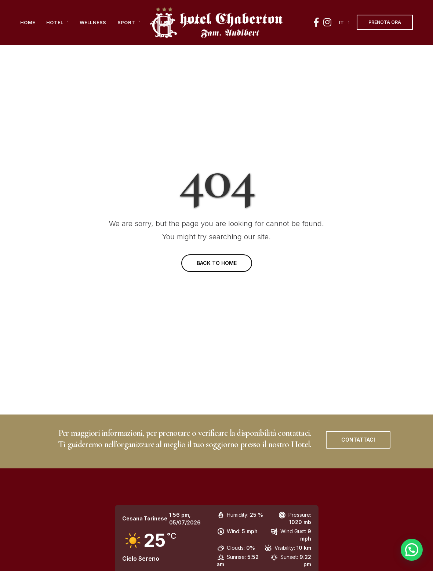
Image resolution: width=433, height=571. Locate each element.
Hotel (54, 22)
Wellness (93, 22)
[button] (358, 440)
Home (27, 22)
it (341, 22)
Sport (126, 22)
